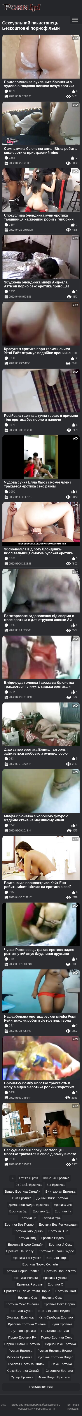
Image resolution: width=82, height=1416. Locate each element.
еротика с (55, 1284)
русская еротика (19, 1357)
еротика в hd (58, 1231)
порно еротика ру (22, 1337)
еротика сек (27, 1298)
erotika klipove (28, 1178)
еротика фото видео (54, 1311)
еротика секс (52, 1298)
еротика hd (28, 1218)
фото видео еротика (54, 1377)
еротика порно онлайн (40, 1264)
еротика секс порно (59, 1304)
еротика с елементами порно (27, 1291)
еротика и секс (60, 1245)
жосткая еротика (20, 1317)
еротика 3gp (18, 1211)
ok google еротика (29, 1185)
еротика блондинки (28, 1231)
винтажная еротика (60, 1192)
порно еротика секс (56, 1337)
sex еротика (56, 1185)
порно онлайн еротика (22, 1344)
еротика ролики (26, 1278)
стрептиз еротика (59, 1371)
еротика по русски (27, 1258)
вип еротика (21, 1198)
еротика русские (29, 1284)
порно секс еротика (60, 1344)
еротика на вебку (19, 1251)
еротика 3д (41, 1211)
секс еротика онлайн (23, 1371)
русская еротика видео (55, 1357)
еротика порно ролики (22, 1271)
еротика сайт (65, 1291)
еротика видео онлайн (25, 1245)
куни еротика (62, 1324)
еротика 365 (63, 1205)
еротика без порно (19, 1225)
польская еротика (55, 1331)
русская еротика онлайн (27, 1364)
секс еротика (61, 1364)
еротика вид (26, 1238)
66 (12, 1178)
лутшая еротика (23, 1331)
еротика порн (57, 1258)
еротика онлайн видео (56, 1251)
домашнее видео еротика (29, 1205)
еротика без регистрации (58, 1225)
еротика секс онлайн (22, 1304)
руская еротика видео (54, 1351)
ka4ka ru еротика (56, 1178)
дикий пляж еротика (52, 1198)
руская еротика (20, 1351)
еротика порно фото (60, 1271)
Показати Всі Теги (40, 1386)
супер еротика (21, 1377)
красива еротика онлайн (27, 1324)
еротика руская (55, 1278)
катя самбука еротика (56, 1317)
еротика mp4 (51, 1218)
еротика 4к (62, 1211)
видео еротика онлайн (22, 1192)
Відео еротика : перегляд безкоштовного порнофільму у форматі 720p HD (36, 1406)
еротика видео (52, 1238)
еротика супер (21, 1311)
